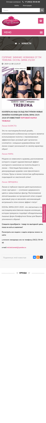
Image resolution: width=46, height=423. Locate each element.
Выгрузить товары (44, 213)
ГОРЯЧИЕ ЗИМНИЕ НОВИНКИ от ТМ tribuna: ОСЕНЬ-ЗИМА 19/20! (21, 59)
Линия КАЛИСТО (9, 126)
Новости (26, 43)
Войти (17, 6)
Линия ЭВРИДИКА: (10, 182)
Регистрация (27, 6)
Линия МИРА (7, 154)
